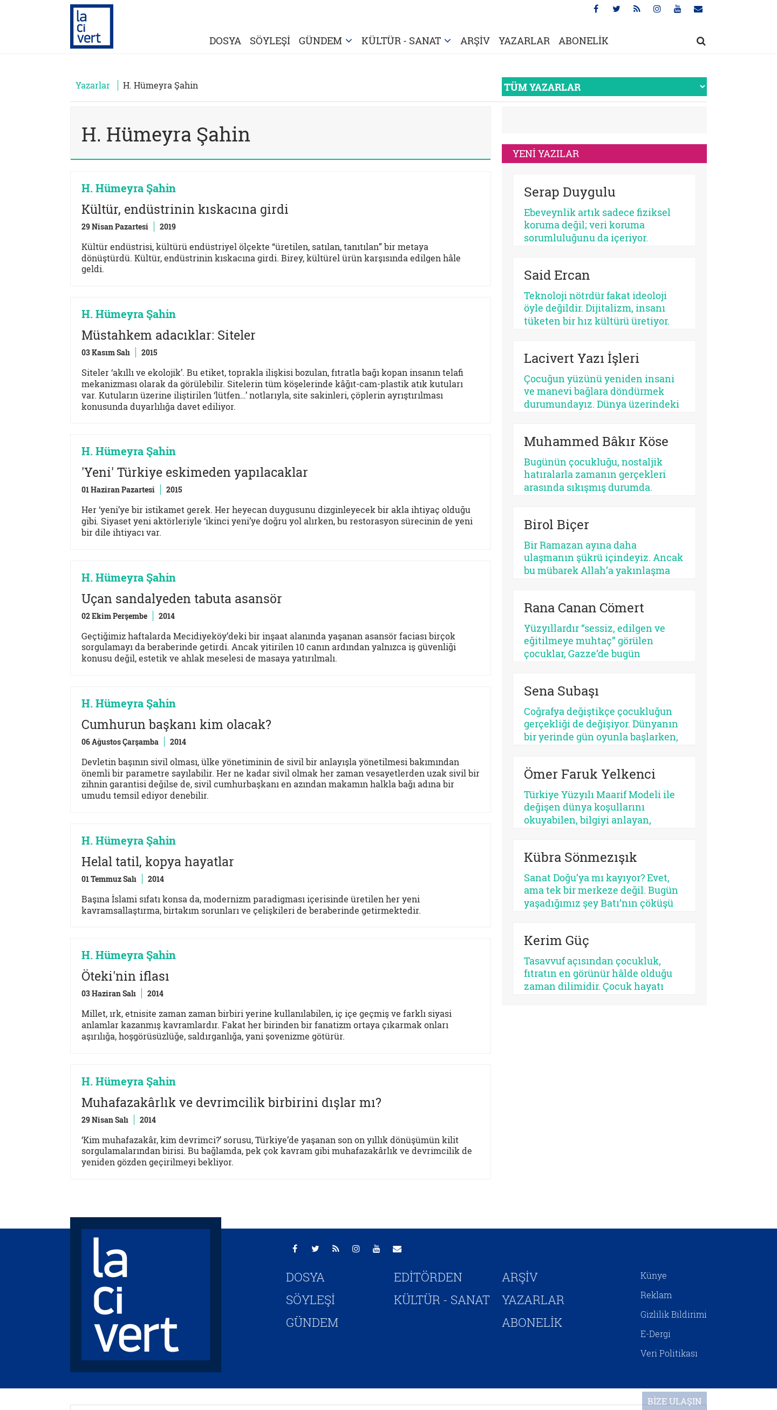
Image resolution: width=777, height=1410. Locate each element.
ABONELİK (583, 40)
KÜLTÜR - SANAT (401, 40)
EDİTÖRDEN (428, 1277)
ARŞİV (475, 40)
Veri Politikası (669, 1353)
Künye (653, 1275)
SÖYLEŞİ (270, 40)
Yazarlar (93, 85)
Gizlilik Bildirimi (673, 1314)
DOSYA (225, 40)
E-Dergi (655, 1333)
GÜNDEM (320, 40)
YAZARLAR (524, 40)
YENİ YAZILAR (546, 153)
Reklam (656, 1294)
